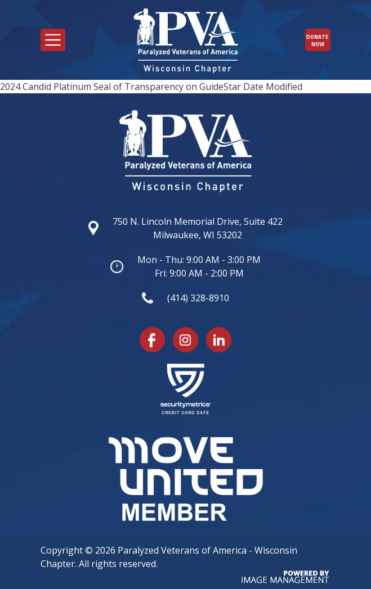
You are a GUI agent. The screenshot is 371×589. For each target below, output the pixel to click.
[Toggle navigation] (53, 40)
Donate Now (317, 40)
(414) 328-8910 (198, 298)
